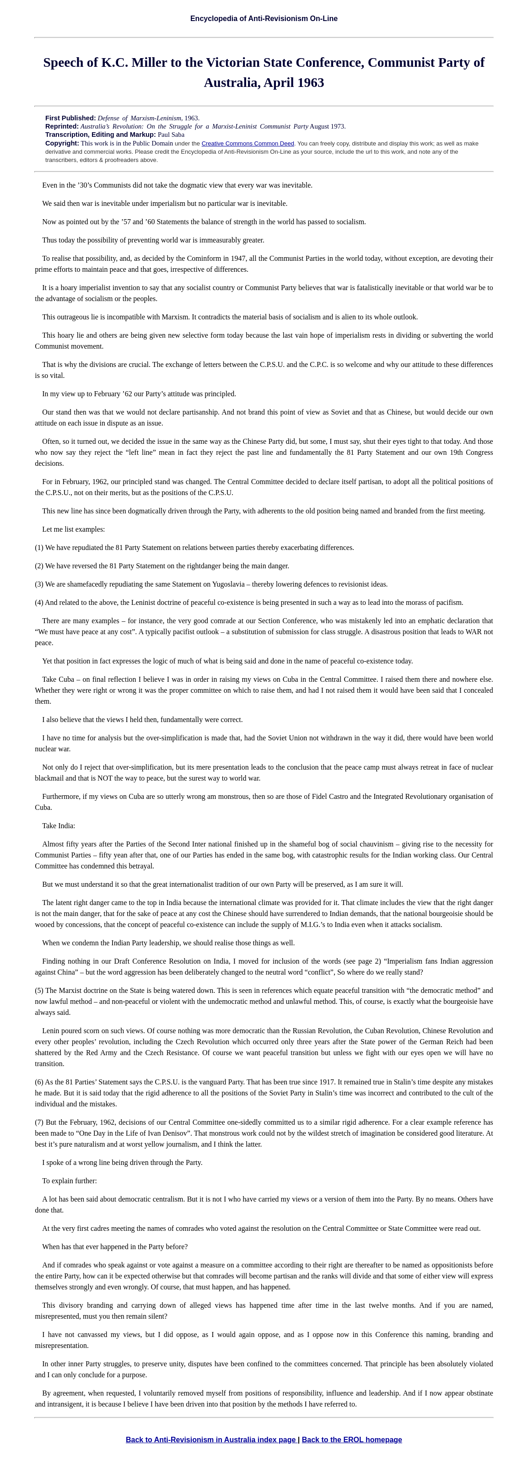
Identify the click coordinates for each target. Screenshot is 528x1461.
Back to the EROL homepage (352, 1440)
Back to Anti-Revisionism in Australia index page (212, 1440)
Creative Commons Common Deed (248, 143)
